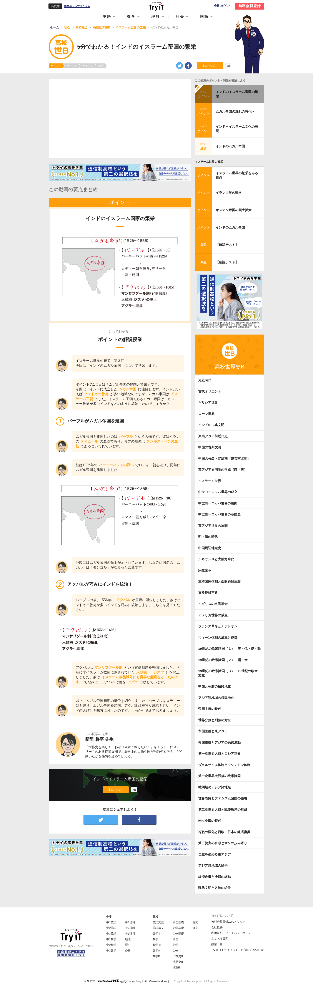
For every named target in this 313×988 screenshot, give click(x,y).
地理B (176, 967)
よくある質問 (219, 938)
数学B (156, 956)
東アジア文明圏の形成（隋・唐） (222, 469)
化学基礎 (178, 928)
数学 (131, 16)
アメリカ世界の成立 (213, 615)
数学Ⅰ (157, 933)
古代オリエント (209, 391)
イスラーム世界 (209, 481)
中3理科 (130, 933)
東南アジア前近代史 (213, 436)
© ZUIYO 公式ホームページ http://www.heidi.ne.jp (127, 981)
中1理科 (130, 922)
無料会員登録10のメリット (228, 921)
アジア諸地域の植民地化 (216, 698)
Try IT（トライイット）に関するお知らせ (237, 950)
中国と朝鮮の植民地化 (214, 686)
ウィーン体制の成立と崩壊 (217, 637)
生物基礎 (178, 933)
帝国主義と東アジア (213, 731)
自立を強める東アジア (214, 854)
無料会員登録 (249, 6)
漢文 (195, 928)
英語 (107, 16)
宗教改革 (204, 570)
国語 (204, 16)
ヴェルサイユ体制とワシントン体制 (224, 765)
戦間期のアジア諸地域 (214, 787)
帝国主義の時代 (209, 709)
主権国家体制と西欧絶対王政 (219, 581)
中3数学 (111, 950)
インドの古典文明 (211, 425)
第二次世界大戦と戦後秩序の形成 (222, 809)
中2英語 (111, 928)
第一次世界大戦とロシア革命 (219, 753)
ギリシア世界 (208, 402)
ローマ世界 (206, 414)
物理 (175, 939)
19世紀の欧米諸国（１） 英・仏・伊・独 (229, 648)
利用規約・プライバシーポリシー (232, 933)
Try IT (156, 6)
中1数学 (111, 939)
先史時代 (204, 380)
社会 (180, 16)
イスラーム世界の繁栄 (209, 161)
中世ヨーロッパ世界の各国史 (219, 514)
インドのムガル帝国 (230, 146)
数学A (156, 950)
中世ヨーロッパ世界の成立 (217, 492)
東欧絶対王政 (208, 593)
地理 (128, 939)
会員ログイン (222, 5)
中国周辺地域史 (209, 548)
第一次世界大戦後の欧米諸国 (219, 776)
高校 (155, 916)
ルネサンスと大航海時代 (216, 559)
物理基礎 (178, 922)
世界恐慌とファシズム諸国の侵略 (222, 798)
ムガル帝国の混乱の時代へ (235, 111)
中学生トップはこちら (77, 6)
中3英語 (111, 933)
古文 (195, 922)
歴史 (128, 945)
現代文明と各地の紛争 (214, 888)
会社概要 (217, 927)
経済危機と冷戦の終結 (214, 877)
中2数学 (111, 945)
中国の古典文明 (209, 447)
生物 (175, 950)
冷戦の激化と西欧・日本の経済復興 (224, 832)
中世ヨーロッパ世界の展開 (217, 503)
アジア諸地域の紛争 (213, 865)
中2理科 (130, 928)
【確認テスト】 (227, 245)
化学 (175, 945)
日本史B (178, 956)
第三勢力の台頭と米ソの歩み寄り (222, 843)
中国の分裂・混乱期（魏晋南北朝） (224, 458)
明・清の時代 (208, 537)
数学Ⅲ (157, 945)
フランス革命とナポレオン (217, 626)
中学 (109, 916)
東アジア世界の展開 (213, 525)
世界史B (178, 961)
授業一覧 (217, 944)
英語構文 (158, 928)
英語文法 (158, 922)
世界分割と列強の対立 (214, 720)
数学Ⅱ (157, 939)
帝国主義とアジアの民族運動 (219, 742)
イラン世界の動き (229, 192)
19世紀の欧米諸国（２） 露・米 (224, 660)
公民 (128, 950)
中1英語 (111, 922)
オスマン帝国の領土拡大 (233, 210)
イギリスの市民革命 (213, 604)
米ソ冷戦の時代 (209, 820)
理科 (156, 16)
